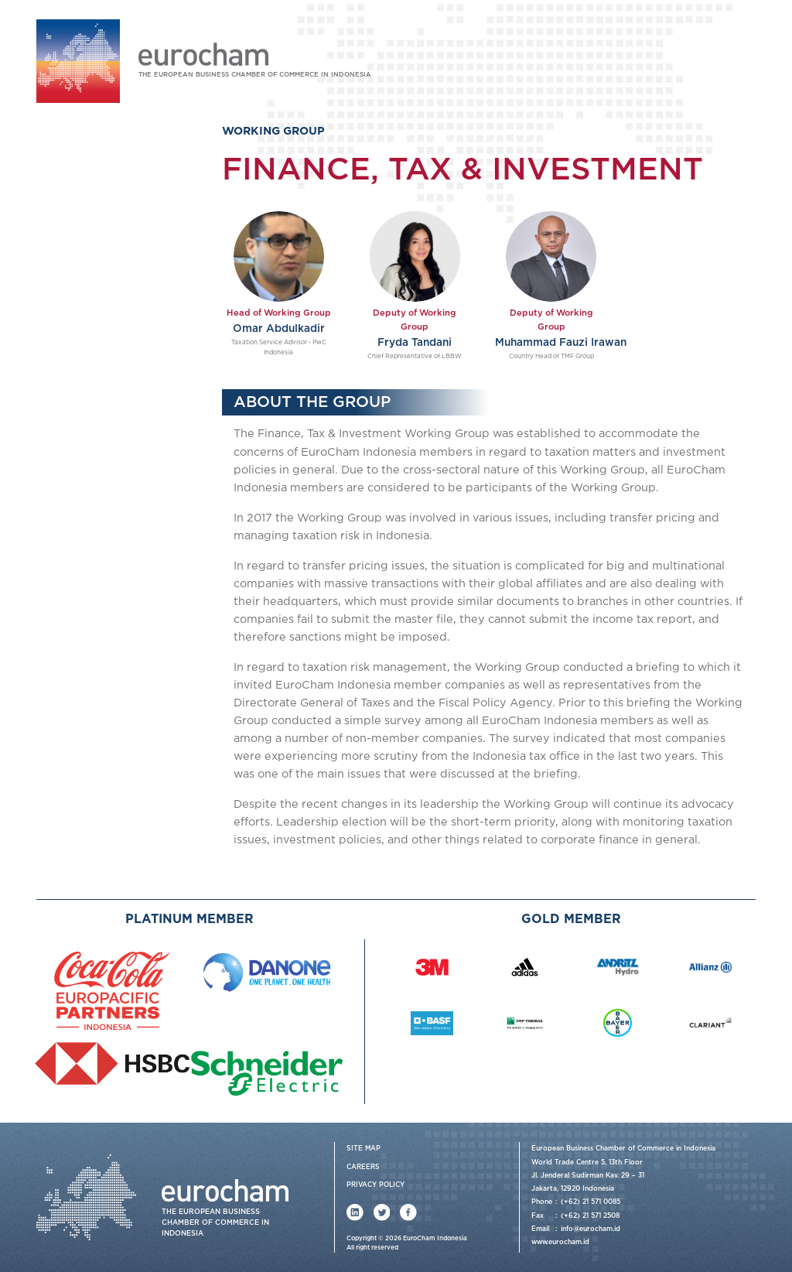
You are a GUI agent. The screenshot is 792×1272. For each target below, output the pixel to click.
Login (650, 55)
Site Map (363, 1148)
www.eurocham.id (560, 1242)
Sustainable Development (123, 569)
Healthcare (86, 389)
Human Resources (104, 413)
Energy (78, 341)
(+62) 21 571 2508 (590, 1216)
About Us (71, 217)
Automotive (89, 292)
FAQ (745, 55)
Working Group (86, 267)
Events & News (85, 618)
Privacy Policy (375, 1185)
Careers (363, 1167)
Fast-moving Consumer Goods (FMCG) (116, 444)
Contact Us (75, 668)
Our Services (79, 242)
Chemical (82, 317)
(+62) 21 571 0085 (590, 1202)
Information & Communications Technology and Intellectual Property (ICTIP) (127, 498)
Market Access (95, 545)
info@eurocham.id (590, 1229)
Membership (79, 593)
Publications (79, 643)
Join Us (699, 55)
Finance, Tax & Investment (125, 365)
